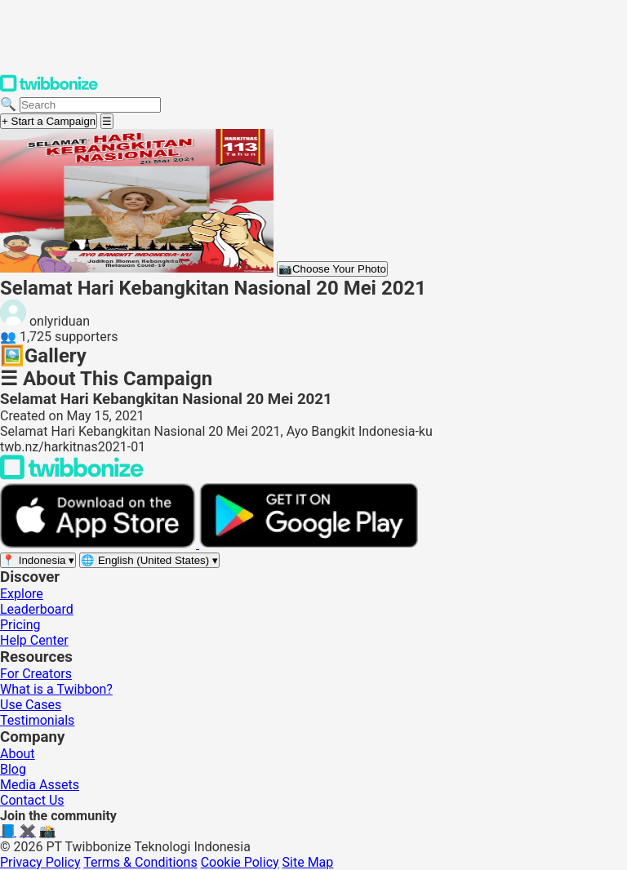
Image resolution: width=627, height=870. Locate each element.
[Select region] (38, 560)
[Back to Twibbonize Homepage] (72, 475)
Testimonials (37, 720)
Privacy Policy (40, 862)
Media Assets (39, 784)
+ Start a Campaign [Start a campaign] (49, 121)
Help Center (34, 640)
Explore (21, 593)
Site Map (308, 862)
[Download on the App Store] (99, 544)
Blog (13, 769)
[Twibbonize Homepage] (49, 88)
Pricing (20, 625)
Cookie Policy (240, 862)
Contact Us (32, 800)
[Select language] (149, 560)
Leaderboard (36, 609)
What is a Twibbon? (56, 689)
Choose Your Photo (332, 269)
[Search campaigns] (90, 105)
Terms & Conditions (140, 862)
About (17, 753)
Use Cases (30, 704)
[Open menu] (106, 121)
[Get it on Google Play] (308, 544)
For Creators (36, 673)
